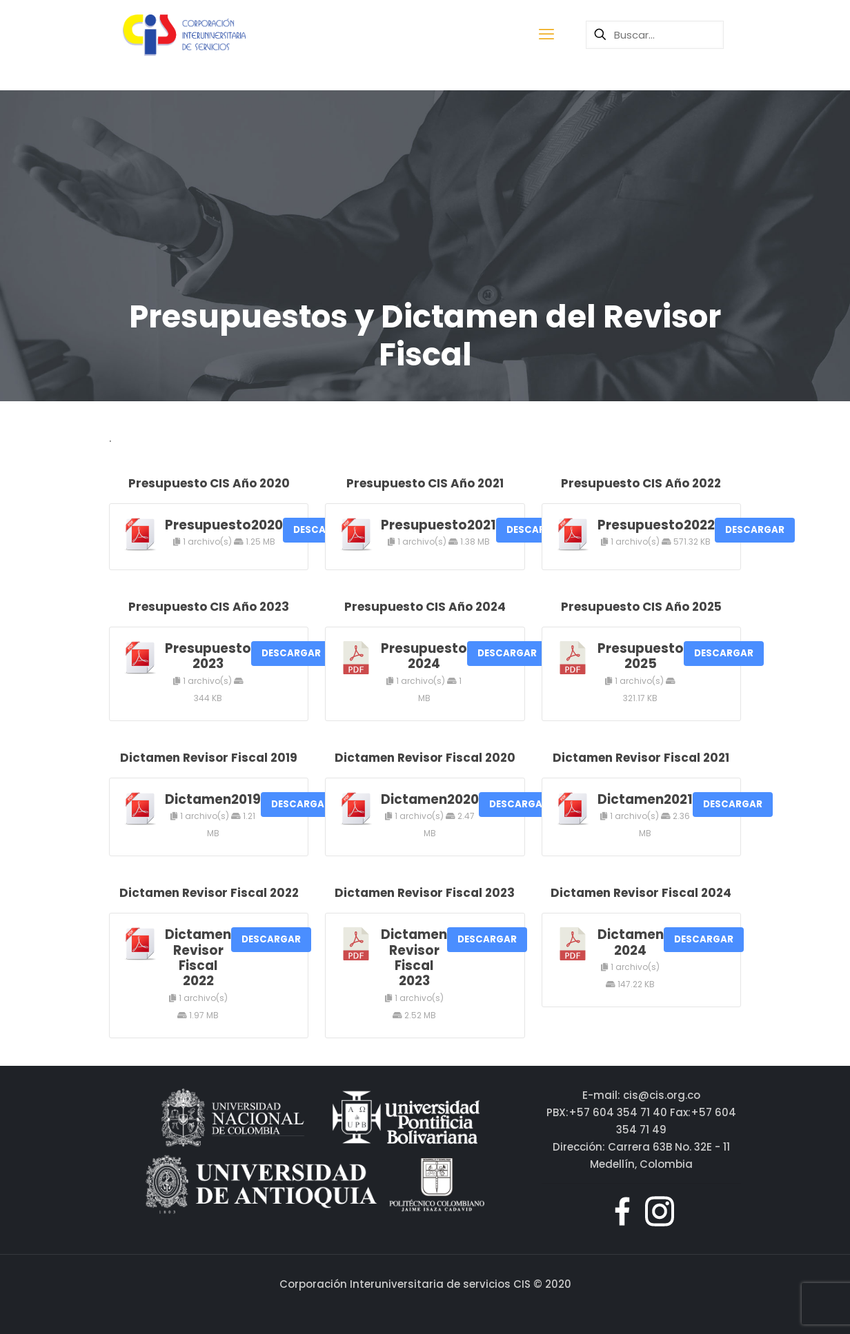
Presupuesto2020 (224, 525)
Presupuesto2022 (656, 525)
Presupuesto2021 (438, 525)
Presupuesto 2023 (208, 656)
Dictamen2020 (430, 799)
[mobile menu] (546, 34)
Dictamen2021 (645, 799)
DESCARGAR (754, 529)
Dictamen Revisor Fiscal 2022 (198, 957)
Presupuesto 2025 (640, 656)
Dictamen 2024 (630, 942)
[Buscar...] (655, 35)
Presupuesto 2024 (424, 656)
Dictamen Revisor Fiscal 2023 (414, 957)
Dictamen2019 (213, 799)
